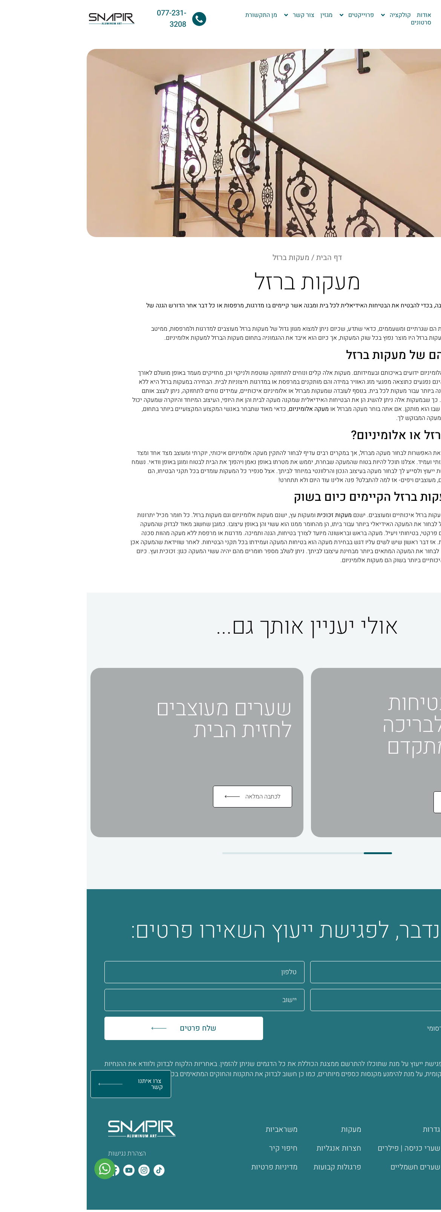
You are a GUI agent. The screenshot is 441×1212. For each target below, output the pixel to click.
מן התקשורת (174, 15)
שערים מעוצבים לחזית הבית (137, 719)
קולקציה (308, 15)
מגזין (240, 15)
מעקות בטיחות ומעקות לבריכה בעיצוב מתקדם (361, 725)
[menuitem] (429, 12)
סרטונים (334, 22)
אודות (337, 15)
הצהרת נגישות (40, 1153)
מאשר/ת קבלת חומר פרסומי (378, 1028)
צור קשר (212, 15)
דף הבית (242, 257)
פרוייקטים (269, 15)
